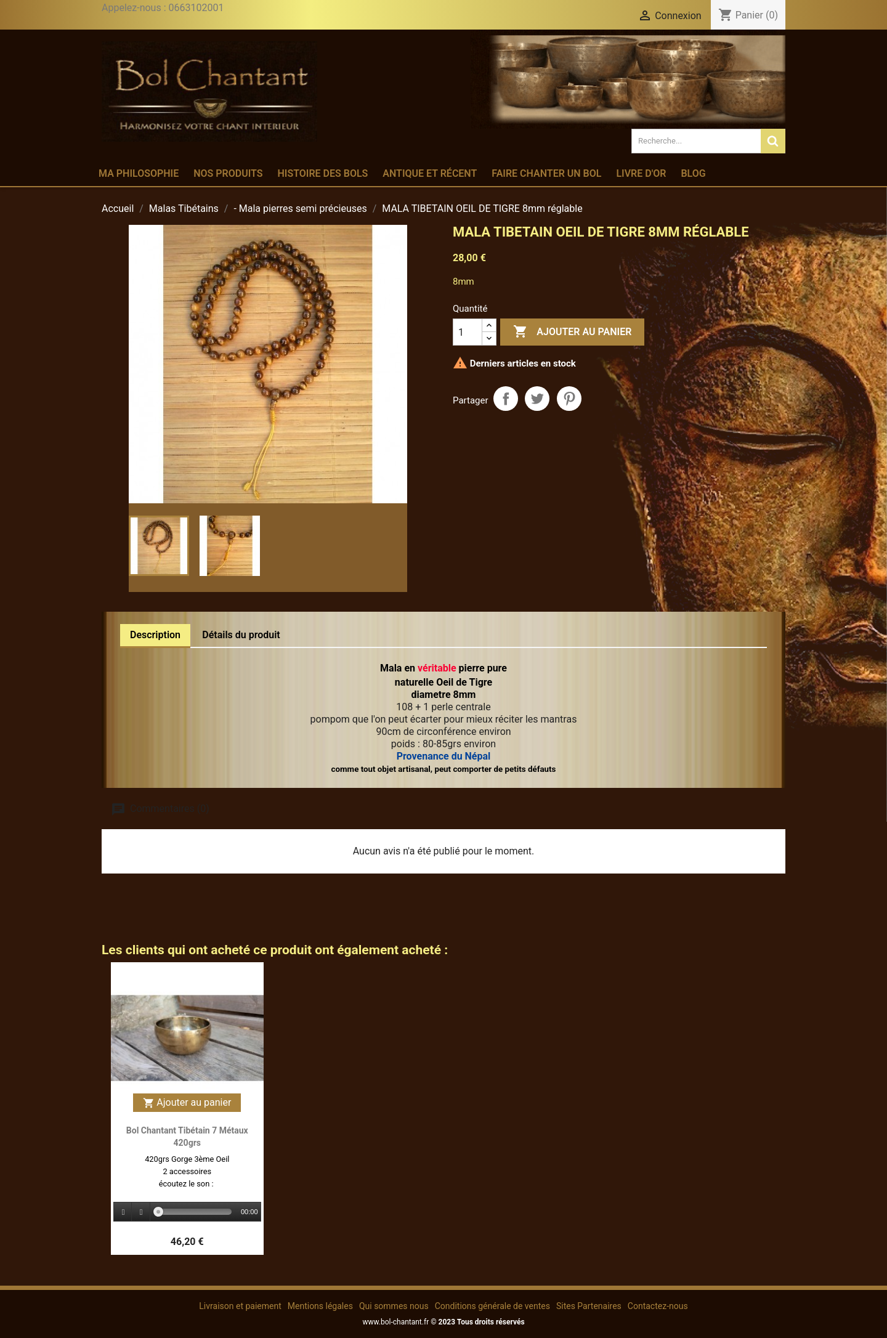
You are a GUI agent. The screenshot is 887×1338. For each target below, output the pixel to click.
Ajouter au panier (572, 332)
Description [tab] (155, 635)
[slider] (195, 1212)
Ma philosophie (139, 173)
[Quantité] (467, 332)
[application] (187, 1212)
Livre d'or (641, 173)
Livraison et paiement (240, 1306)
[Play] (123, 1212)
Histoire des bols (322, 173)
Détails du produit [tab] (241, 635)
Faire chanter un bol (546, 173)
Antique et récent (430, 173)
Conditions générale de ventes (492, 1306)
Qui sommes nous (394, 1306)
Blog (693, 173)
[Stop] (141, 1212)
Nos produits (227, 173)
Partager (505, 398)
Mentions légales (320, 1306)
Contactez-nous (658, 1306)
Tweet (537, 398)
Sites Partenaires (589, 1306)
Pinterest (569, 398)
